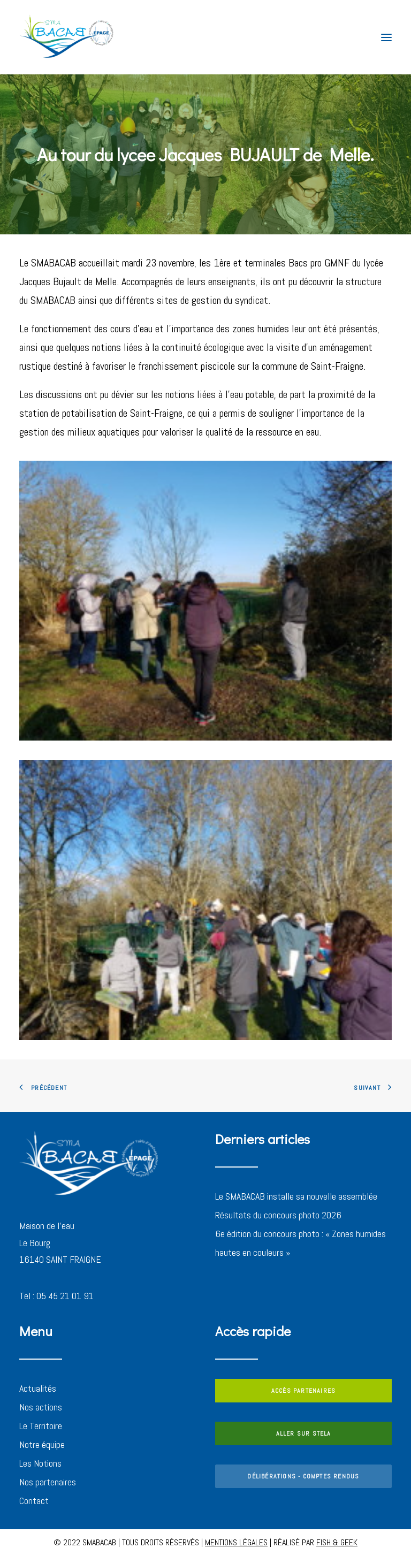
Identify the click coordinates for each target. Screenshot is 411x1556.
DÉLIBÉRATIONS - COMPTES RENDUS (303, 1476)
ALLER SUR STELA (303, 1433)
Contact (34, 1500)
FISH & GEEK (336, 1542)
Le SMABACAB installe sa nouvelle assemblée (296, 1196)
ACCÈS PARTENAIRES (303, 1390)
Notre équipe (42, 1444)
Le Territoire (40, 1426)
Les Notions (40, 1463)
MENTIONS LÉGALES (236, 1542)
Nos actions (40, 1407)
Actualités (37, 1388)
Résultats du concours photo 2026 (278, 1215)
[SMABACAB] (67, 37)
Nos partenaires (47, 1482)
